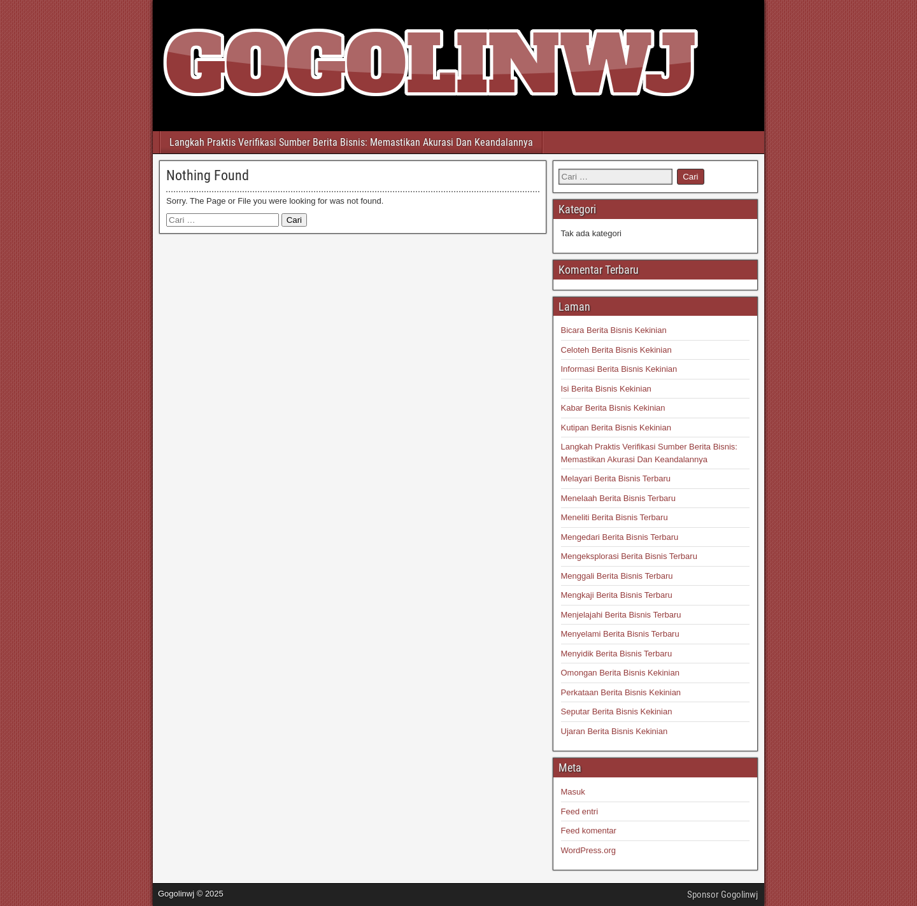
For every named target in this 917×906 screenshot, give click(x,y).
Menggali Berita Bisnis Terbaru (617, 576)
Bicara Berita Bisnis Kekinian (614, 330)
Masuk (573, 791)
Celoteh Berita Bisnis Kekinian (616, 350)
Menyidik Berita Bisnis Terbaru (616, 653)
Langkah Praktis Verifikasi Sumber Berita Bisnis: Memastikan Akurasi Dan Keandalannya (351, 142)
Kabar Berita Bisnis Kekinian (613, 408)
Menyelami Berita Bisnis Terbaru (620, 634)
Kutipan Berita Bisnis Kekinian (616, 427)
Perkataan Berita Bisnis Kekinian (621, 692)
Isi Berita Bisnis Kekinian (606, 388)
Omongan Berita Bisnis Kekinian (620, 672)
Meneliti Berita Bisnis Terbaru (614, 517)
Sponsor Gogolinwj (722, 894)
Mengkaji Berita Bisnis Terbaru (616, 595)
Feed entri (580, 811)
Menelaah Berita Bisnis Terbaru (618, 498)
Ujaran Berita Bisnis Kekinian (614, 731)
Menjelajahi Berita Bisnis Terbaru (621, 614)
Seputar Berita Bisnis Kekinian (616, 711)
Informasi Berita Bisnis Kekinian (619, 369)
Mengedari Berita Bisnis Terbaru (620, 537)
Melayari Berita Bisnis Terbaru (616, 478)
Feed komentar (588, 830)
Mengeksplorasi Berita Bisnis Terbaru (629, 556)
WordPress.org (588, 850)
